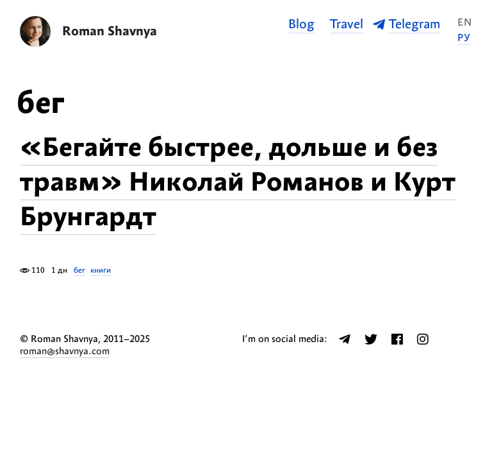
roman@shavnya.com (65, 351)
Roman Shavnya (109, 31)
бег (79, 270)
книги (100, 270)
